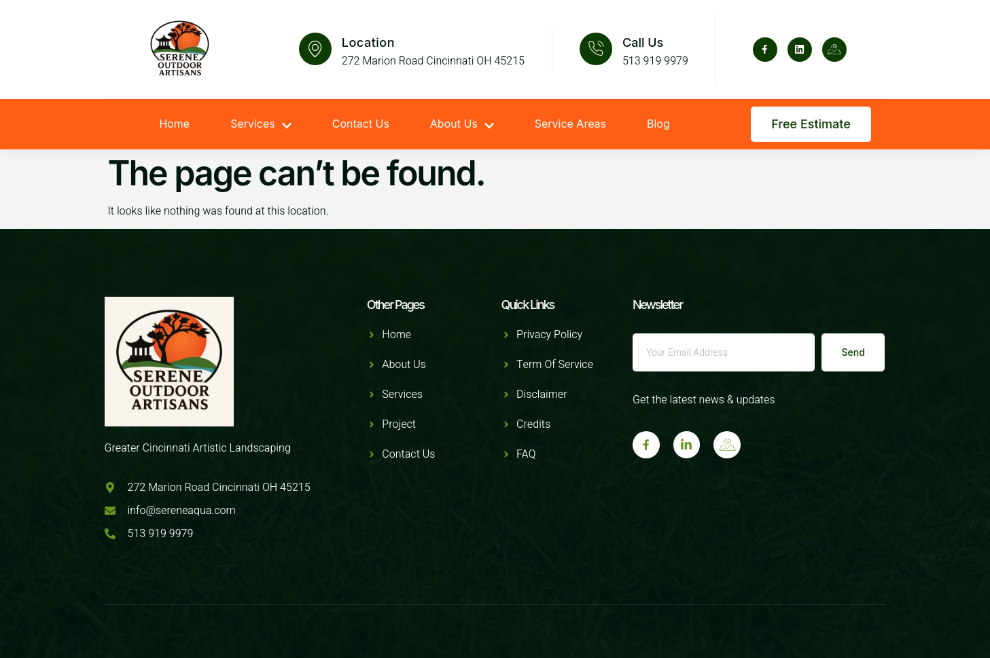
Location (368, 42)
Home (174, 124)
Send (853, 352)
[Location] (315, 49)
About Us (462, 124)
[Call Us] (596, 49)
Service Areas (570, 124)
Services (260, 124)
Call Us (642, 42)
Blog (658, 124)
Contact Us (360, 124)
